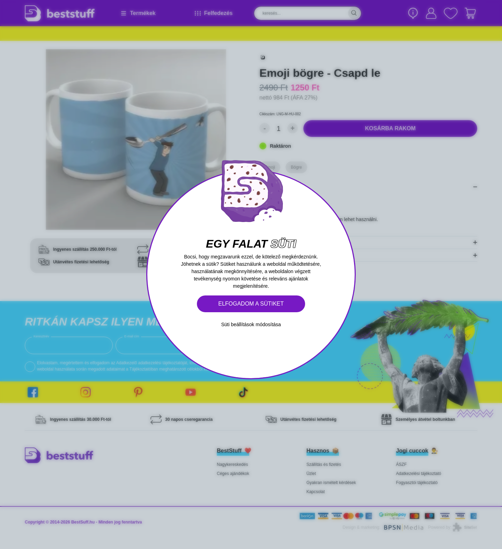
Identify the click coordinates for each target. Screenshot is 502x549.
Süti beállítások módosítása (251, 324)
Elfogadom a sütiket (251, 304)
